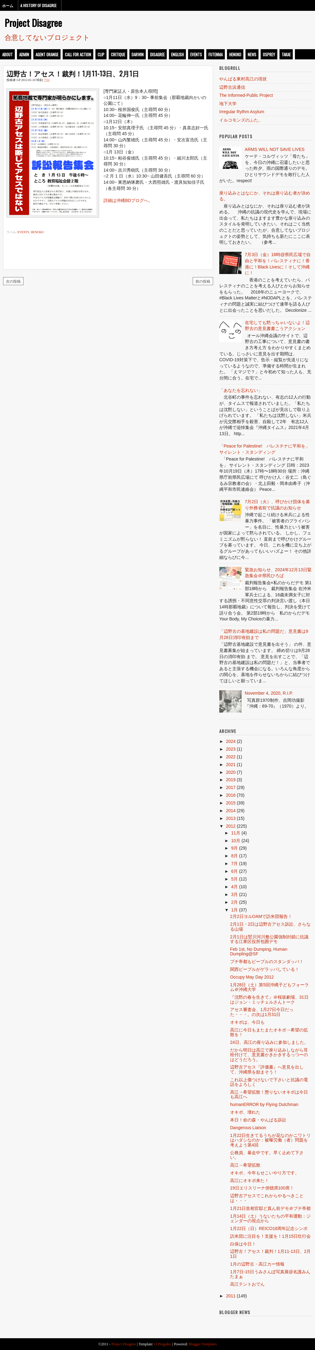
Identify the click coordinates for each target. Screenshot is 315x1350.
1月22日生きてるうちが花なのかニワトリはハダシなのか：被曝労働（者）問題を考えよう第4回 (270, 1140)
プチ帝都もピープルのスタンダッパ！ (267, 961)
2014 (231, 810)
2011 (231, 1295)
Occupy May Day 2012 (252, 977)
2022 (231, 756)
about (7, 54)
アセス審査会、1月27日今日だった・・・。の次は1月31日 (261, 1012)
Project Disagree (33, 22)
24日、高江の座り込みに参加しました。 (269, 1042)
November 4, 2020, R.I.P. (269, 693)
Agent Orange (47, 54)
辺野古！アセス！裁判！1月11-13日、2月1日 (72, 73)
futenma (215, 54)
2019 (231, 779)
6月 (234, 871)
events (196, 54)
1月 (234, 909)
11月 (235, 832)
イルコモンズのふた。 (240, 120)
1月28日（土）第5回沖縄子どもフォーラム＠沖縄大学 (269, 987)
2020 (231, 772)
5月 (234, 878)
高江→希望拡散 (245, 1165)
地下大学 (228, 103)
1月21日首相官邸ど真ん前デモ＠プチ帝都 (270, 1208)
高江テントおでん (247, 1284)
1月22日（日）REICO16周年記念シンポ (269, 1228)
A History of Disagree (38, 5)
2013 (231, 818)
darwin (138, 54)
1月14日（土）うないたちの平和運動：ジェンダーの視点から (270, 1218)
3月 (234, 894)
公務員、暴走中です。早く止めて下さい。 (267, 1155)
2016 (231, 795)
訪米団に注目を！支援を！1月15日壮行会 (270, 1236)
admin (24, 54)
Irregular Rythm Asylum (241, 111)
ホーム (7, 5)
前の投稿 (202, 281)
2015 (231, 802)
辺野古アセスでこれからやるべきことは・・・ (267, 1198)
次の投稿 (13, 281)
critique (118, 54)
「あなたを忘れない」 (240, 390)
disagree (157, 54)
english (177, 54)
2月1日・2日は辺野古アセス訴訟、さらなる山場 (270, 926)
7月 (234, 863)
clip (101, 54)
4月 (234, 886)
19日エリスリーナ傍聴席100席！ (262, 1187)
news (252, 54)
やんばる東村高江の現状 (243, 78)
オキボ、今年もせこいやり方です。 (264, 1172)
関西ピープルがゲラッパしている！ (264, 969)
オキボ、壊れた (245, 1112)
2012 (231, 826)
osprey (269, 54)
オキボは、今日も (247, 1022)
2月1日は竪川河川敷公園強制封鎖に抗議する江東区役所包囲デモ (269, 939)
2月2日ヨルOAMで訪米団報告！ (261, 916)
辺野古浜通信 (232, 87)
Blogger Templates (203, 1344)
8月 (234, 855)
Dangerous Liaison (248, 1127)
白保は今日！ (243, 1243)
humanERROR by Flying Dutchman (264, 1104)
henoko (235, 54)
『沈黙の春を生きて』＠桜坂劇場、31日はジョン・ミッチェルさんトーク (269, 999)
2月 (234, 902)
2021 (231, 764)
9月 (234, 848)
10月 (235, 840)
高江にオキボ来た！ (249, 1180)
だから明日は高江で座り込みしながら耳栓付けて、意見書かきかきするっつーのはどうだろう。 (269, 1055)
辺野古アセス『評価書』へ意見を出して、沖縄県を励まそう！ (267, 1069)
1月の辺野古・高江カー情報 (257, 1264)
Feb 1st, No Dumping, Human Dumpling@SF (258, 951)
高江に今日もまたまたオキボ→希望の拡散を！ (269, 1032)
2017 (231, 787)
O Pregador (162, 1344)
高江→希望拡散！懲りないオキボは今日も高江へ (269, 1094)
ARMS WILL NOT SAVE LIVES (274, 149)
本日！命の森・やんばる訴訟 (258, 1119)
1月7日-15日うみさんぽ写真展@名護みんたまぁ (270, 1274)
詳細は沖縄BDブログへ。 (128, 200)
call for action (78, 54)
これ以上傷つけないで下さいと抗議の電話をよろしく (269, 1082)
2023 (231, 749)
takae (286, 54)
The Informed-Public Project (246, 95)
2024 (231, 741)
